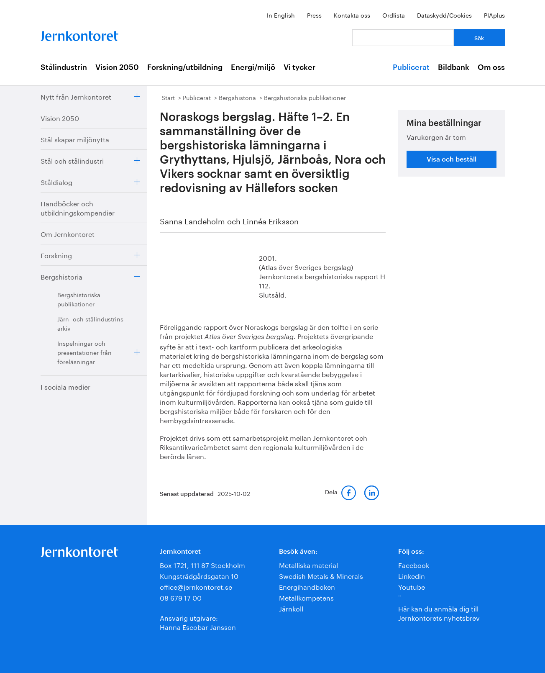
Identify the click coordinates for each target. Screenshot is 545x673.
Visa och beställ (451, 159)
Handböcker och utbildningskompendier (78, 207)
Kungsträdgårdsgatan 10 (199, 575)
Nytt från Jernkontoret (76, 96)
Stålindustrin (64, 67)
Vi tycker (299, 67)
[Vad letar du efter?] (403, 37)
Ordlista (393, 14)
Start (168, 97)
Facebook (413, 564)
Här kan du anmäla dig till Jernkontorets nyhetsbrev (439, 612)
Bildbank (453, 67)
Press (314, 14)
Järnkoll (291, 608)
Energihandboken (307, 586)
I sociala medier (65, 386)
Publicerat (411, 67)
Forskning (56, 254)
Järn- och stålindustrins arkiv (90, 323)
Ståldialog (56, 181)
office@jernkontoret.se (196, 586)
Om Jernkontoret (68, 233)
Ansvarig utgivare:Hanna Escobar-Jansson (198, 622)
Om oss (491, 67)
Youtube (411, 586)
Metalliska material (308, 564)
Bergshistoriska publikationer (78, 299)
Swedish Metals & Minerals (321, 575)
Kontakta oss (352, 14)
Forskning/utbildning (185, 67)
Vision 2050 (117, 67)
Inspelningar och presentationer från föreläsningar (84, 352)
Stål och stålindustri (72, 160)
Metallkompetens (306, 597)
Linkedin (411, 575)
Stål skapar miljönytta (75, 139)
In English (281, 14)
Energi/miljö (253, 67)
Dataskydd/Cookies (444, 14)
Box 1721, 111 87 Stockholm (202, 564)
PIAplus (494, 14)
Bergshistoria (61, 276)
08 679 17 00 (181, 597)
